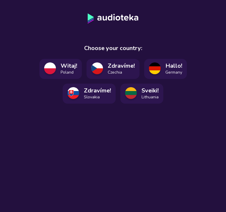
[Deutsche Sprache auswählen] (165, 69)
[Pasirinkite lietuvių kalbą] (141, 94)
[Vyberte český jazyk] (113, 69)
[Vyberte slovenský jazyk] (89, 94)
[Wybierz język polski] (60, 69)
